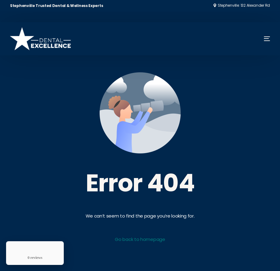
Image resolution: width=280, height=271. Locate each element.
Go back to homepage (140, 239)
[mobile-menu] (258, 38)
